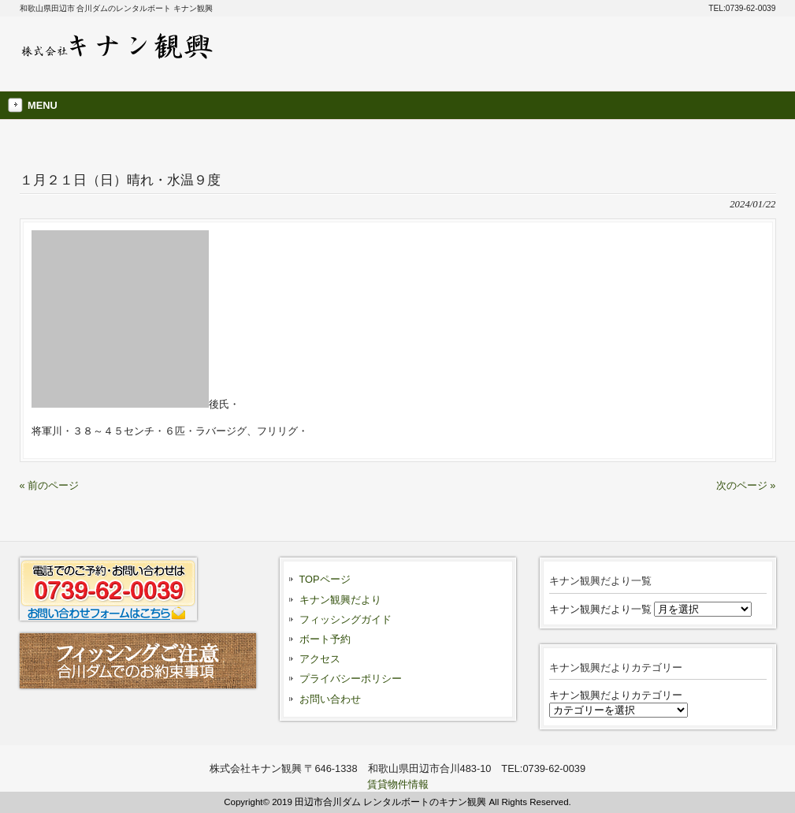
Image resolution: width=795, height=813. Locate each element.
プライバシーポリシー (350, 678)
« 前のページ (50, 485)
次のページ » (746, 485)
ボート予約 (325, 639)
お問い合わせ (330, 699)
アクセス (319, 659)
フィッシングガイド (345, 619)
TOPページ (325, 579)
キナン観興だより (340, 600)
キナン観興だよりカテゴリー (615, 695)
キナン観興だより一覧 (600, 609)
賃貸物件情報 (398, 784)
